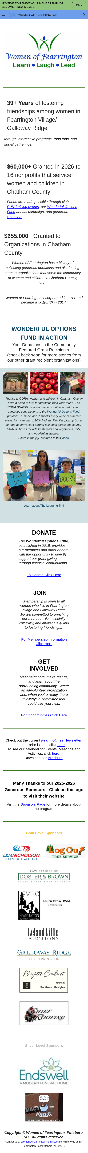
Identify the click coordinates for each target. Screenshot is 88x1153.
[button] (4, 14)
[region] (44, 5)
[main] (44, 123)
